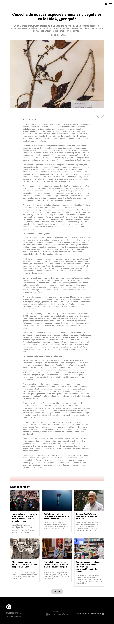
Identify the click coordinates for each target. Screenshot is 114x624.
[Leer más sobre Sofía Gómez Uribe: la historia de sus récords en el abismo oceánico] (57, 525)
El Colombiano (17, 616)
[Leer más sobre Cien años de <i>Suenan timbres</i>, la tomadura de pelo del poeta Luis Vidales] (25, 574)
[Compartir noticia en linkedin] (35, 119)
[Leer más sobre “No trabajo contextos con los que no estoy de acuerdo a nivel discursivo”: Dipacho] (57, 574)
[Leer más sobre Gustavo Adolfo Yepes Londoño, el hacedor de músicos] (89, 526)
